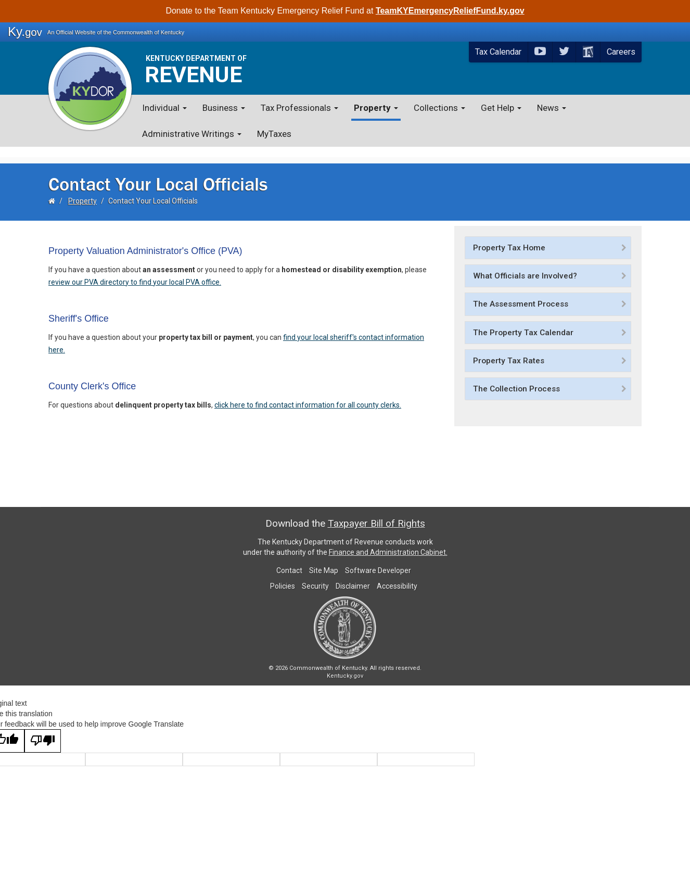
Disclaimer (353, 576)
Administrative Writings (191, 134)
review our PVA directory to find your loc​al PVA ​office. (134, 272)
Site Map (323, 560)
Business (223, 108)
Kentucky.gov (345, 665)
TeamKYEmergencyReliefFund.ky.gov (450, 10)
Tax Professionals (299, 108)
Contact (289, 560)
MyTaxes (274, 134)
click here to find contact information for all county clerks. (307, 394)
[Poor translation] (42, 730)
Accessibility (397, 576)
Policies (282, 576)
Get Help (501, 108)
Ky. (25, 31)
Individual (164, 108)
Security (315, 576)
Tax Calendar (498, 52)
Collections (439, 108)
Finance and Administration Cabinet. (388, 542)
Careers (621, 52)
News (551, 108)
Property (376, 108)
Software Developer (378, 560)
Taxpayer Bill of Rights (376, 513)
